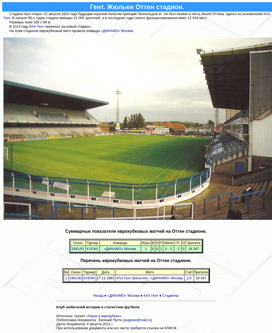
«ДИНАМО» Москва (117, 31)
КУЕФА (92, 249)
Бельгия (140, 278)
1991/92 (78, 249)
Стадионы (170, 295)
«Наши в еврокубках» (103, 316)
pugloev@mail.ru (137, 320)
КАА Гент (36, 26)
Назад (98, 295)
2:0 (189, 278)
